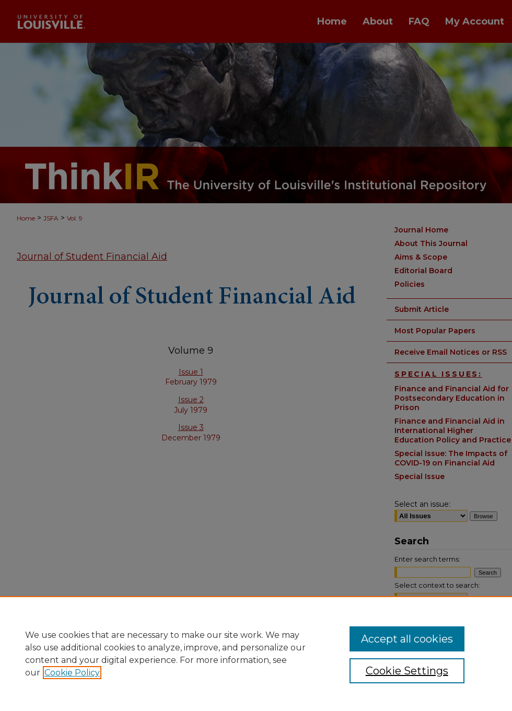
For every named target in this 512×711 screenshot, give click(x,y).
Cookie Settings (407, 671)
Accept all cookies (407, 639)
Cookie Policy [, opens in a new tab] (72, 673)
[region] (256, 653)
